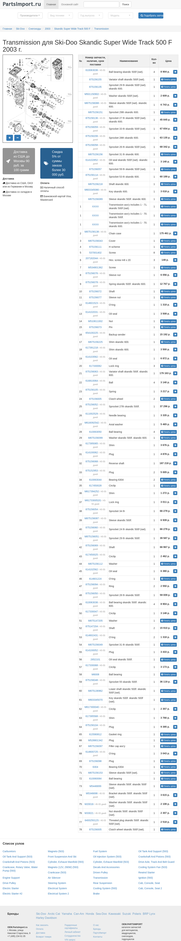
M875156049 (95, 644)
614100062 (92, 452)
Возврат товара (43, 937)
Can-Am (79, 913)
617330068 (92, 665)
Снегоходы (34, 28)
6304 (95, 767)
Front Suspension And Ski (62, 856)
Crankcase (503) (57, 872)
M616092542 (91, 422)
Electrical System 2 (58, 893)
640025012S (92, 820)
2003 (47, 28)
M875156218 (95, 184)
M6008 (95, 674)
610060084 (95, 778)
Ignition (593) (145, 877)
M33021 (89, 813)
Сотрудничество (72, 936)
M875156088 (91, 103)
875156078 (92, 282)
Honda (90, 913)
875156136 (92, 118)
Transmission (101, 28)
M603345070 (95, 699)
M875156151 (95, 112)
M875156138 (91, 231)
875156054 (92, 509)
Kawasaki (115, 913)
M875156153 (95, 772)
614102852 (92, 160)
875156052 (92, 404)
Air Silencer (54, 877)
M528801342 (95, 740)
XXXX (95, 206)
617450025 (92, 554)
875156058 (92, 145)
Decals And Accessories (106, 867)
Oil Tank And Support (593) (153, 851)
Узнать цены (168, 79)
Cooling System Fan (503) (152, 867)
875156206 (92, 136)
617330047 (92, 611)
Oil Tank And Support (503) (17, 856)
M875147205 (95, 620)
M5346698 (92, 793)
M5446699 (95, 786)
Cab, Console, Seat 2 (150, 888)
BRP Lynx (149, 913)
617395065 (92, 443)
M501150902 (91, 94)
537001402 (95, 252)
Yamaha (67, 913)
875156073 (95, 327)
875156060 (92, 527)
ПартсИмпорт (99, 933)
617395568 (92, 716)
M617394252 (91, 491)
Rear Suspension (102, 883)
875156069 (92, 545)
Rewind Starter (146, 872)
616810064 (92, 380)
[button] (30, 15)
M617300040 (91, 707)
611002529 (92, 413)
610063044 (95, 479)
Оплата (39, 929)
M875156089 (95, 199)
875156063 (92, 371)
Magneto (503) (56, 851)
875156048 (92, 680)
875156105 (92, 389)
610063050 (95, 431)
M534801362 (95, 267)
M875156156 (95, 154)
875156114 (92, 175)
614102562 (92, 569)
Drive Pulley (9, 883)
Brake (96, 893)
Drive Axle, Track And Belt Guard (156, 861)
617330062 (95, 366)
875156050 (92, 593)
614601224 (95, 578)
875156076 (92, 273)
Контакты (97, 937)
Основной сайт (69, 4)
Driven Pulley (100, 872)
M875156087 (91, 518)
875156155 (95, 79)
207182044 (92, 258)
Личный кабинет (72, 932)
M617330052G (93, 500)
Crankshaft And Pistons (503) (19, 861)
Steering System (57, 883)
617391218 (92, 347)
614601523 (92, 303)
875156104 (92, 725)
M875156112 (95, 563)
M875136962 (95, 690)
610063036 (92, 70)
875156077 (95, 297)
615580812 (95, 734)
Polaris (136, 913)
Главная (51, 4)
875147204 (92, 626)
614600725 (92, 751)
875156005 (95, 398)
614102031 (92, 312)
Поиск (125, 4)
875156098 (95, 761)
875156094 (92, 584)
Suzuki (126, 913)
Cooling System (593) (105, 888)
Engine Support (11, 877)
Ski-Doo (20, 28)
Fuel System (100, 851)
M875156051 (91, 536)
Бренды (97, 929)
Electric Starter (11, 888)
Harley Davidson (46, 917)
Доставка (40, 933)
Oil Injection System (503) (107, 856)
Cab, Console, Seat (149, 883)
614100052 (92, 650)
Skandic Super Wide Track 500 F (72, 28)
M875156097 (95, 746)
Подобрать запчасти (152, 15)
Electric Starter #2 (12, 893)
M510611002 (95, 321)
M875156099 (95, 437)
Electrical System (57, 888)
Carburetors (9, 851)
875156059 (92, 127)
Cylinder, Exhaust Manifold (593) (66, 861)
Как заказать (42, 925)
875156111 (95, 246)
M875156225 (95, 342)
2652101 (95, 659)
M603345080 (91, 189)
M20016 (89, 804)
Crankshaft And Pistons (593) (154, 856)
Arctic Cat (54, 913)
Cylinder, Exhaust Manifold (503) (111, 861)
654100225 (92, 332)
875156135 (95, 86)
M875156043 (95, 240)
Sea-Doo (101, 913)
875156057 (95, 169)
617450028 (95, 485)
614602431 (92, 635)
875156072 (95, 291)
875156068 (92, 461)
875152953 (92, 470)
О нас (96, 925)
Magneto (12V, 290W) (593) (63, 867)
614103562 (92, 356)
